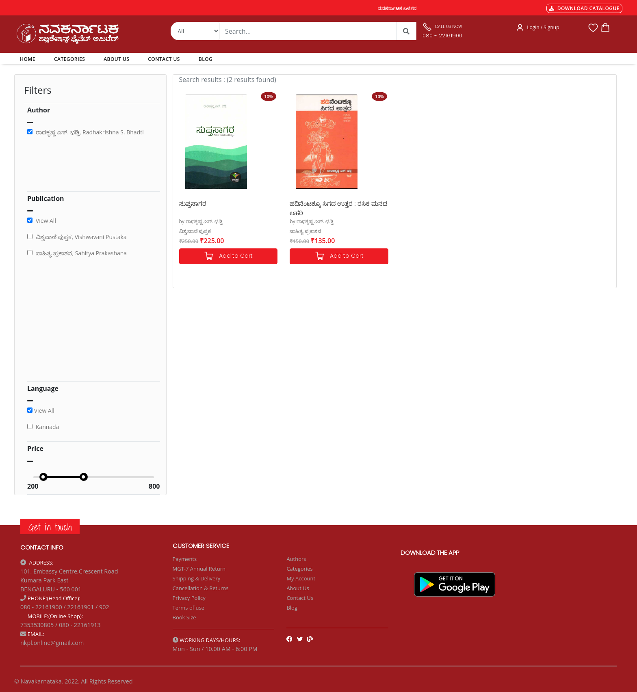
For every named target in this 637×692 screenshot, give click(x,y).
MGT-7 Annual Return (199, 568)
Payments (185, 559)
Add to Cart (228, 256)
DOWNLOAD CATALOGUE (584, 8)
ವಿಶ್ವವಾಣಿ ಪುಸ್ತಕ (195, 231)
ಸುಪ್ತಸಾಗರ (192, 203)
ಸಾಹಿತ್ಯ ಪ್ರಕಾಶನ (305, 231)
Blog (291, 607)
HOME (29, 59)
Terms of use (188, 607)
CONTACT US (164, 59)
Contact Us (299, 597)
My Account (300, 578)
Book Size (184, 617)
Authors (296, 559)
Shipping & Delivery (197, 578)
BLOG (205, 59)
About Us (297, 588)
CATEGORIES (69, 59)
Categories (299, 568)
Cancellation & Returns (201, 588)
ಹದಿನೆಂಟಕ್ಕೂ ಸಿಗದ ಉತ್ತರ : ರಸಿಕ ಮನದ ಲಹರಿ (338, 207)
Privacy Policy (189, 597)
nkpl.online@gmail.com (52, 643)
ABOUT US (116, 59)
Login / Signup (543, 27)
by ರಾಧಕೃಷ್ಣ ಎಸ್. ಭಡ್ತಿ (201, 221)
